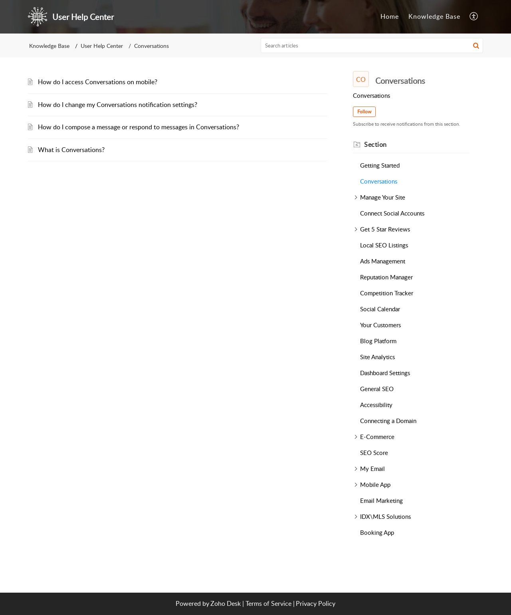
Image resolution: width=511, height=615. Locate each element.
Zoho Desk (225, 603)
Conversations (378, 181)
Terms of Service (268, 603)
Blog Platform (378, 341)
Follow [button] (364, 111)
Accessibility (376, 405)
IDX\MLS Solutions (385, 516)
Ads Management (382, 261)
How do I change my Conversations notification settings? (117, 104)
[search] (372, 45)
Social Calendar (380, 309)
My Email (372, 469)
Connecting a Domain (388, 421)
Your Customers (380, 325)
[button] (474, 17)
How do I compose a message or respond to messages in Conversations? (138, 127)
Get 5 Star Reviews (385, 229)
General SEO (377, 389)
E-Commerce (377, 437)
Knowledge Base (49, 45)
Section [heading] (375, 144)
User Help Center (102, 45)
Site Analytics (377, 357)
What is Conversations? (71, 149)
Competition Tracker (386, 293)
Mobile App (375, 484)
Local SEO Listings (384, 245)
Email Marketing (381, 500)
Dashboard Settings (385, 373)
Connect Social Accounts (392, 213)
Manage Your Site (382, 197)
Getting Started (380, 165)
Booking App (377, 532)
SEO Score (374, 453)
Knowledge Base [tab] (434, 16)
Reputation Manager (386, 277)
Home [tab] (389, 16)
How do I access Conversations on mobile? (97, 81)
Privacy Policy (315, 603)
